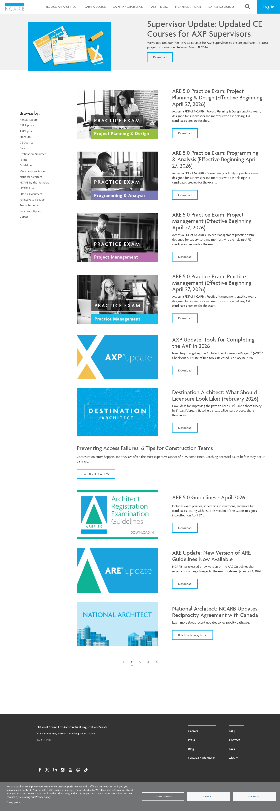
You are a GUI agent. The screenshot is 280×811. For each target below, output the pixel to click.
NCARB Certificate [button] (188, 6)
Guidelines (26, 165)
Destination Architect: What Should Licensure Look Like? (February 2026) (215, 395)
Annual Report (28, 119)
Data (22, 148)
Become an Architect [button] (62, 6)
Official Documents (31, 194)
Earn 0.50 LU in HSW (96, 474)
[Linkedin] (55, 771)
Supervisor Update (31, 211)
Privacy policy (13, 802)
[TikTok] (86, 771)
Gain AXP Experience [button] (128, 6)
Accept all (254, 796)
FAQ (232, 731)
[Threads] (78, 771)
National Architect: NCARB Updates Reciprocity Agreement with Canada (215, 611)
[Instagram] (63, 771)
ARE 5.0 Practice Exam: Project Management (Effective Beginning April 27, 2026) (211, 221)
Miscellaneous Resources (34, 171)
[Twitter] (47, 771)
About (233, 758)
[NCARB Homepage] (15, 7)
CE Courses (26, 142)
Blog (191, 749)
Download (160, 57)
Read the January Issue (192, 635)
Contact (234, 740)
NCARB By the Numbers (34, 182)
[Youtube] (70, 771)
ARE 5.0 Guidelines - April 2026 (208, 497)
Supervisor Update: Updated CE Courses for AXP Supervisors (204, 29)
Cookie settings (163, 796)
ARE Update (27, 125)
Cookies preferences (201, 758)
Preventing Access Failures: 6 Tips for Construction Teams (145, 448)
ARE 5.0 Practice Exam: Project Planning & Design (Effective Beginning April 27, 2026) (217, 97)
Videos (24, 217)
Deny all (208, 796)
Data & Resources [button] (221, 6)
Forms (23, 159)
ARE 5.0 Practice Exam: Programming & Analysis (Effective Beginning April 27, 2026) (215, 159)
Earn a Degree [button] (95, 6)
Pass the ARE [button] (159, 6)
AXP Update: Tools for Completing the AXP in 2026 (213, 342)
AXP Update (27, 131)
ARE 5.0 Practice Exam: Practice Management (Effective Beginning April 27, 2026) (211, 283)
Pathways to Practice (32, 199)
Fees (232, 749)
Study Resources (29, 205)
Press (191, 740)
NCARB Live (27, 188)
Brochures (25, 137)
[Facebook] (39, 771)
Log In (268, 6)
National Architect (31, 177)
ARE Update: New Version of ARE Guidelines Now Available (211, 556)
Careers (193, 731)
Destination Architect (33, 154)
